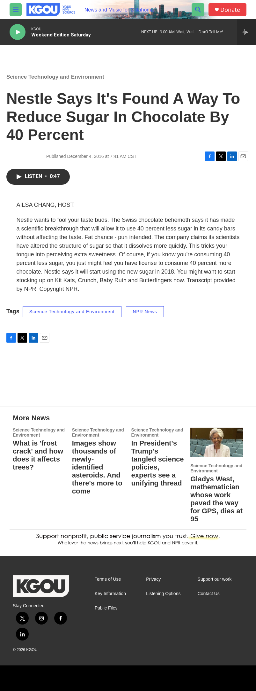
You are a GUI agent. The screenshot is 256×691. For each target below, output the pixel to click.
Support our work (215, 579)
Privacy (153, 579)
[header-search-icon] (198, 9)
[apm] (124, 678)
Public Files (106, 608)
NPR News (145, 311)
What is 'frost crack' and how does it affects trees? (38, 455)
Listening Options (163, 593)
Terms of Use (108, 579)
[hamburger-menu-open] (16, 9)
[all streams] (246, 32)
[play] (17, 32)
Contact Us (209, 593)
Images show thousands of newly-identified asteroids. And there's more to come (97, 467)
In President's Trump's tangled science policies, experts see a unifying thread (157, 463)
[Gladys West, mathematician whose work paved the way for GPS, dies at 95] (216, 442)
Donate (230, 9)
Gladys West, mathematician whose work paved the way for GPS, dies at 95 (216, 499)
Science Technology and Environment (55, 77)
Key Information (110, 593)
